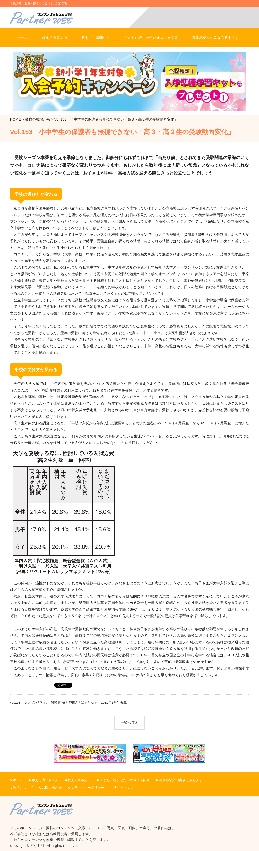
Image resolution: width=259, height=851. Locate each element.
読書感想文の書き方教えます (180, 780)
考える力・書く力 (45, 780)
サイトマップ (123, 788)
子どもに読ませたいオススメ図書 (125, 780)
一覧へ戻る (129, 723)
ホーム (18, 780)
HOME (15, 119)
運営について (23, 788)
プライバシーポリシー (87, 788)
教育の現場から (37, 119)
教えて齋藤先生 (79, 780)
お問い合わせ (52, 788)
